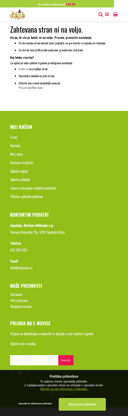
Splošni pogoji (19, 171)
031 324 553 (18, 250)
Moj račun (16, 154)
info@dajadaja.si (21, 267)
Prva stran (24, 87)
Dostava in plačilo (21, 162)
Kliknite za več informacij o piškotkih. (64, 389)
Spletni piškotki (20, 179)
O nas (13, 137)
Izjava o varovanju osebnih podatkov (33, 188)
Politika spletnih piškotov (26, 196)
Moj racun (37, 87)
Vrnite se (24, 69)
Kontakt (15, 145)
